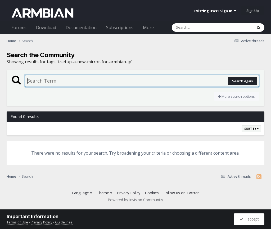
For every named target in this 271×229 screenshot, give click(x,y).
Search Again (242, 81)
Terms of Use (17, 222)
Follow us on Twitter (181, 192)
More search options (236, 96)
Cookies (152, 192)
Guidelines (64, 222)
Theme (104, 192)
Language (82, 192)
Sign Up (252, 10)
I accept (249, 219)
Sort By (251, 129)
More (148, 27)
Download (46, 27)
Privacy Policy (128, 192)
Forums (18, 27)
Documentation (81, 27)
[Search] (198, 27)
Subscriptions (119, 27)
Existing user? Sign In (215, 10)
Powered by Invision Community (135, 199)
